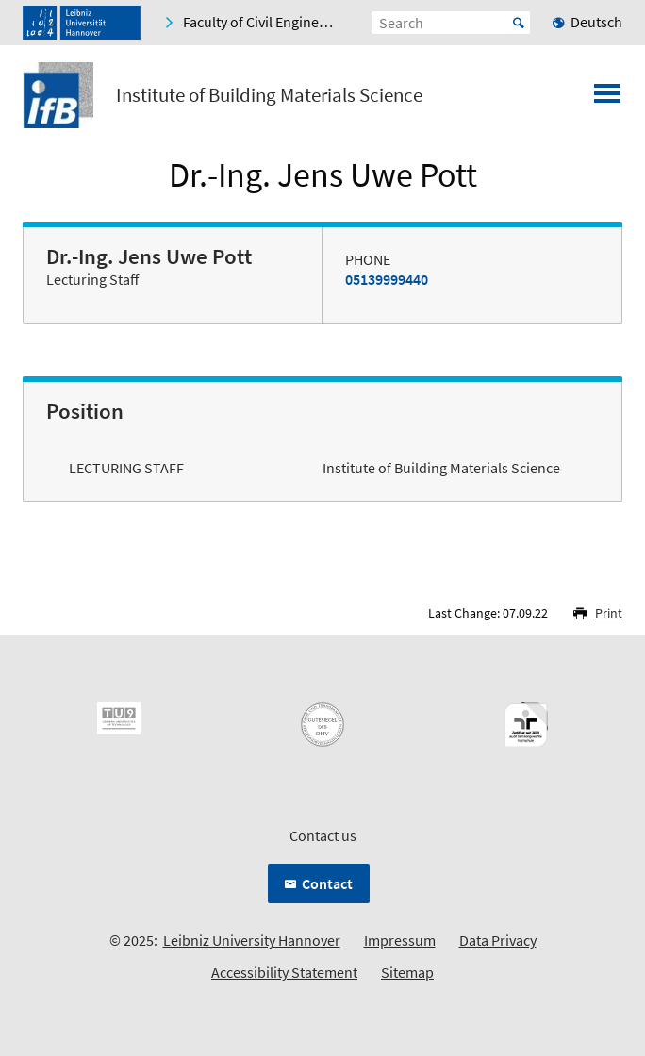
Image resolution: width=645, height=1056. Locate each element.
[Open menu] (607, 99)
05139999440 (386, 279)
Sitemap (407, 972)
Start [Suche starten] (518, 22)
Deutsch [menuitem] (596, 21)
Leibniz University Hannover (251, 940)
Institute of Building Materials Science (269, 95)
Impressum (400, 940)
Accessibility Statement (284, 972)
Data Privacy (498, 940)
